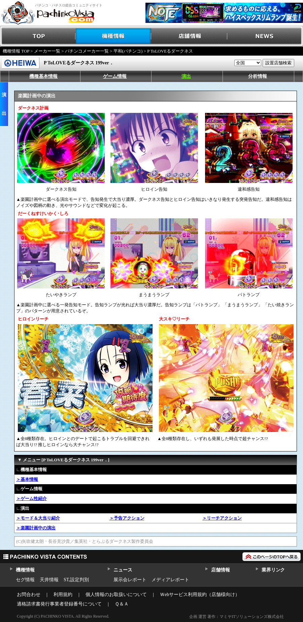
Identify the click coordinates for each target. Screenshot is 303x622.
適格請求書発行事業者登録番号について (59, 604)
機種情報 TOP (16, 51)
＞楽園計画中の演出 (36, 527)
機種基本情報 (43, 76)
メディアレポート (170, 579)
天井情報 (49, 579)
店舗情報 (189, 36)
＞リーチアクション (222, 518)
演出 (186, 76)
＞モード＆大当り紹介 (38, 518)
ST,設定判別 (76, 579)
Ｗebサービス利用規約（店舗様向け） (200, 594)
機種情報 (114, 36)
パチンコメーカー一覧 (87, 51)
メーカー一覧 (47, 51)
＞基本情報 (27, 479)
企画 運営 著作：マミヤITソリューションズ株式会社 (236, 616)
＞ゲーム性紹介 (31, 498)
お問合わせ (28, 594)
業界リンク (273, 569)
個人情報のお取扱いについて (116, 594)
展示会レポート (129, 579)
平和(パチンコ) (128, 51)
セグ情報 (25, 579)
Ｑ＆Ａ (122, 604)
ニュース (122, 569)
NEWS (265, 36)
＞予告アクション (126, 518)
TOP (38, 36)
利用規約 (63, 594)
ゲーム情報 (115, 76)
